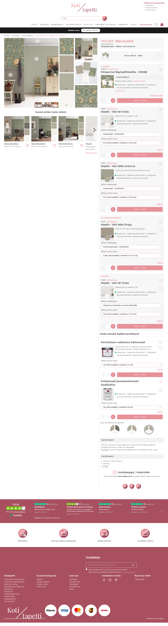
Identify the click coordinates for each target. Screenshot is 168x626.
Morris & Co (114, 69)
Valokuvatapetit (43, 585)
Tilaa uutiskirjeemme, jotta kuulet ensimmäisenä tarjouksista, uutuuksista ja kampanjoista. (111, 574)
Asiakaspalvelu (146, 24)
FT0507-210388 (139, 81)
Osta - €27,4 (140, 417)
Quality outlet (42, 588)
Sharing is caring (10, 588)
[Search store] (83, 18)
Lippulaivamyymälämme (14, 590)
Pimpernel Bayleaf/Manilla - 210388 (124, 72)
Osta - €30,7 (140, 155)
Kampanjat (73, 588)
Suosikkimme (74, 590)
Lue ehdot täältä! (128, 575)
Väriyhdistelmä (11, 144)
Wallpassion (112, 109)
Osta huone (41, 590)
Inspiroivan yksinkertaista (14, 585)
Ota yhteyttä (9, 605)
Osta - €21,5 (140, 375)
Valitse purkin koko (109, 139)
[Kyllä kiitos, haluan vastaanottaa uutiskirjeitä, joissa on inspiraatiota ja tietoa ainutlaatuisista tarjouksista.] (111, 568)
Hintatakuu (8, 592)
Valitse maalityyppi (109, 130)
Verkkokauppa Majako (155, 622)
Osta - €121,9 (140, 100)
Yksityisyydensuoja (11, 597)
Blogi (71, 592)
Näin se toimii (124, 40)
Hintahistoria (120, 91)
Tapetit (39, 583)
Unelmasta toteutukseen (14, 583)
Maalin (89, 144)
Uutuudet (73, 583)
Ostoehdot (8, 595)
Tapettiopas (139, 583)
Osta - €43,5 (140, 268)
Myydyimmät (74, 585)
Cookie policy (9, 600)
